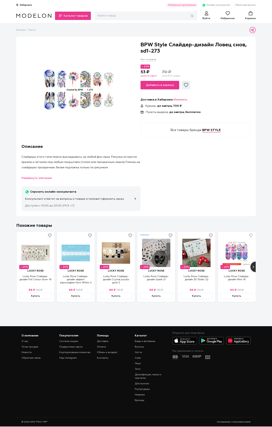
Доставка (102, 341)
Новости (27, 352)
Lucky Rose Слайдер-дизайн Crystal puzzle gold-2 (116, 279)
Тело (138, 369)
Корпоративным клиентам (74, 352)
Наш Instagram (68, 358)
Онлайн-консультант (216, 5)
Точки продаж (30, 347)
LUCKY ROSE (35, 271)
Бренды (139, 400)
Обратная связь (31, 358)
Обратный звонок (245, 5)
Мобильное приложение (182, 5)
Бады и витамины (145, 341)
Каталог (21, 30)
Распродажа (142, 389)
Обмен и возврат (107, 352)
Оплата (101, 347)
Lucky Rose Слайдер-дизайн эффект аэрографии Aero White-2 (76, 279)
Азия (138, 358)
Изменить (180, 99)
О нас (25, 341)
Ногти (32, 30)
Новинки (140, 395)
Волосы (139, 347)
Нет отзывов (148, 59)
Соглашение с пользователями (233, 422)
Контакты (102, 358)
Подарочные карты (71, 347)
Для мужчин (142, 383)
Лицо (138, 363)
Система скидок (68, 341)
